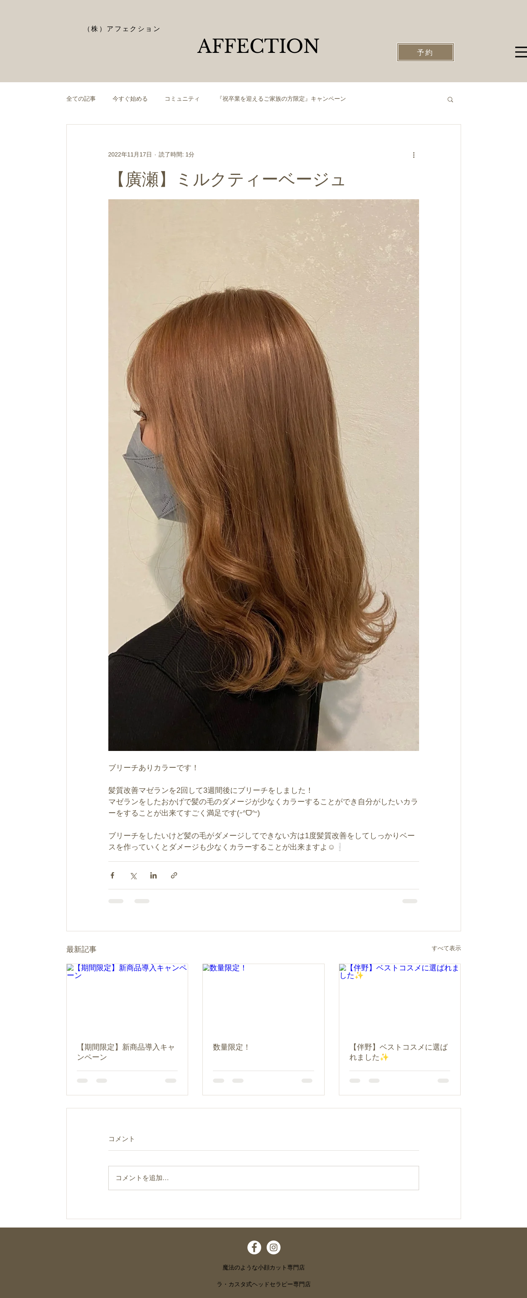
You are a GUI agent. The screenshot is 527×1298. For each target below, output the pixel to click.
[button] (450, 99)
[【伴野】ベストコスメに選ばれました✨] (400, 998)
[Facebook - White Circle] (254, 1247)
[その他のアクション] (414, 155)
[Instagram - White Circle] (274, 1247)
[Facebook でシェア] (112, 875)
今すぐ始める (130, 98)
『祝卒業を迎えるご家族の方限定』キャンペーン (281, 98)
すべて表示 (446, 948)
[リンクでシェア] (174, 875)
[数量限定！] (263, 998)
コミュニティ (182, 98)
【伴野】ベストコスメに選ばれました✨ (398, 1052)
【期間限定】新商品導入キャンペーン (126, 1052)
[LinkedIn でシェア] (153, 875)
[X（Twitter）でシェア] (133, 875)
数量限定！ (232, 1047)
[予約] (425, 52)
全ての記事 (81, 98)
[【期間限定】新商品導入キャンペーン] (127, 998)
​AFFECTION (258, 46)
